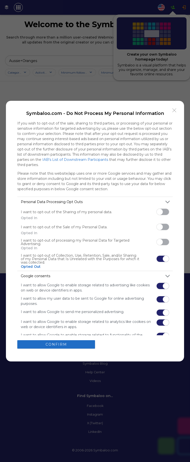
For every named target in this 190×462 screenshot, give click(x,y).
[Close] (174, 110)
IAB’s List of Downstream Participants (75, 159)
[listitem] (95, 202)
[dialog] (95, 231)
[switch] (162, 212)
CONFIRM (56, 344)
